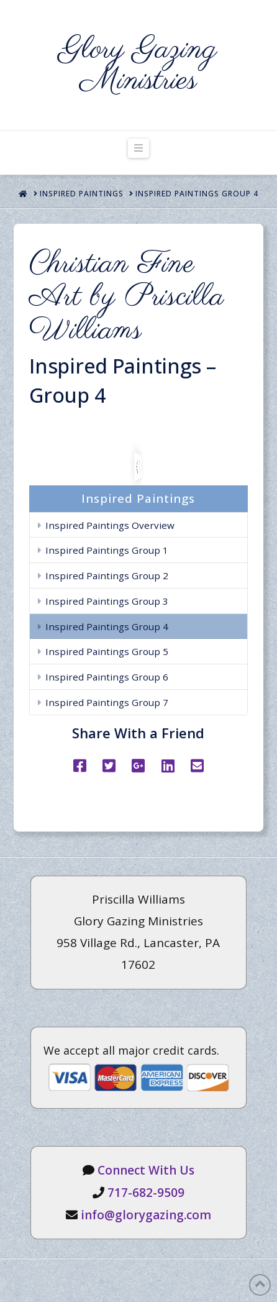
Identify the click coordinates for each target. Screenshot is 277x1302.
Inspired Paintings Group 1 (106, 550)
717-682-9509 (145, 1193)
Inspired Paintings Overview (110, 525)
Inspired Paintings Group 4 (106, 626)
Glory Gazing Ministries (139, 65)
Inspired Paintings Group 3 (106, 601)
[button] (138, 148)
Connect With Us (146, 1170)
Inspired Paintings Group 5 (106, 651)
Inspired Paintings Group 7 (106, 702)
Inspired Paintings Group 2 (106, 575)
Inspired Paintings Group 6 (106, 677)
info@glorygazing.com (146, 1215)
